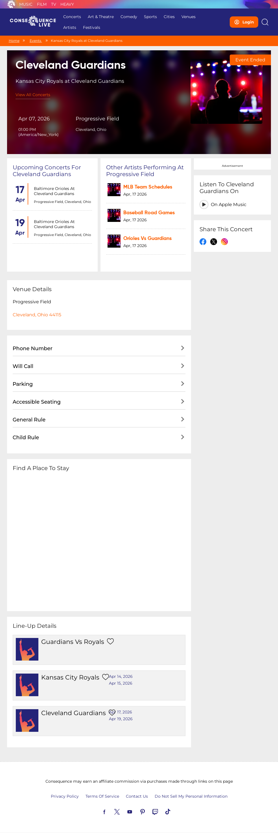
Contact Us (137, 796)
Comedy (129, 16)
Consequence (11, 4)
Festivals (91, 27)
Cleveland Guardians (73, 713)
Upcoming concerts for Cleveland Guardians (47, 171)
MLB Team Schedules (147, 187)
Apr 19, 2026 (121, 719)
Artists (69, 27)
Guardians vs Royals (72, 642)
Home (14, 40)
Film (42, 4)
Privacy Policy (65, 796)
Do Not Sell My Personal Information (191, 796)
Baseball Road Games (149, 212)
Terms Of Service (102, 796)
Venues (188, 16)
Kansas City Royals (70, 677)
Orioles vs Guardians (147, 238)
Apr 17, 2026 (120, 712)
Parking (23, 384)
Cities (169, 16)
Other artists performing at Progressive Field (145, 171)
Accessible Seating (37, 402)
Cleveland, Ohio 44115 (37, 315)
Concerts (72, 16)
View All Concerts (33, 94)
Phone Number (32, 349)
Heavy (67, 4)
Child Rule (26, 438)
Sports (150, 16)
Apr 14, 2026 (121, 676)
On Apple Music (228, 204)
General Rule (29, 420)
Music (25, 4)
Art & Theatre (101, 16)
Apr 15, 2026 (120, 683)
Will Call (23, 367)
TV (53, 4)
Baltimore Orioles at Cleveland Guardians (54, 191)
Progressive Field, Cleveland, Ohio (62, 202)
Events (36, 40)
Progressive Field (97, 118)
